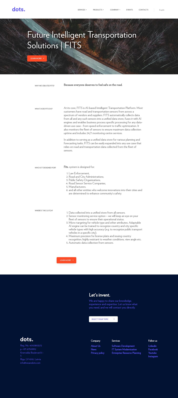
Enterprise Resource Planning (126, 352)
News (93, 349)
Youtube (152, 352)
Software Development (123, 345)
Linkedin (152, 345)
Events (129, 10)
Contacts (143, 10)
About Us (95, 345)
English (161, 10)
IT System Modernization (124, 349)
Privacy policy (97, 352)
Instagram (153, 356)
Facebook (153, 349)
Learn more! (36, 58)
